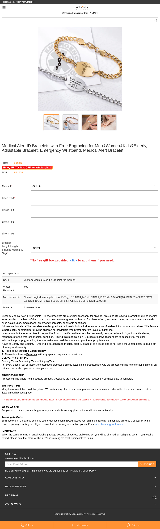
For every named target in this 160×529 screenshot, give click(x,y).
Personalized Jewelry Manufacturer (18, 2)
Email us (31, 354)
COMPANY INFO (80, 477)
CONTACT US (80, 504)
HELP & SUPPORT (80, 486)
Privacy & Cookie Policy (83, 470)
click (73, 260)
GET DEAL (11, 454)
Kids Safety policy (34, 350)
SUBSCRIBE (147, 464)
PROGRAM (80, 495)
